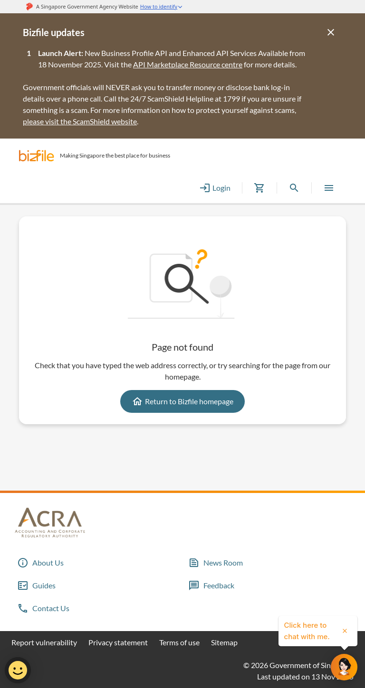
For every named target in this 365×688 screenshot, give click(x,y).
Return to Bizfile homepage (182, 401)
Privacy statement (118, 642)
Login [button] (215, 188)
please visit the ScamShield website (80, 121)
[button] (36, 155)
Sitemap (224, 642)
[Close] (330, 32)
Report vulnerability (44, 642)
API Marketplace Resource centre (187, 64)
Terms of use (179, 642)
